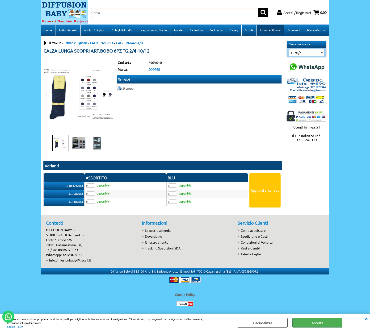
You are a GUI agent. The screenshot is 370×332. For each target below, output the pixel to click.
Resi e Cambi (250, 248)
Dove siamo (153, 236)
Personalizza (262, 323)
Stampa (128, 88)
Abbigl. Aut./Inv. (94, 30)
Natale (178, 30)
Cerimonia (216, 30)
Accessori (293, 30)
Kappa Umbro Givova (154, 30)
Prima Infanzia (316, 30)
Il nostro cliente (156, 242)
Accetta (317, 323)
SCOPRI (154, 69)
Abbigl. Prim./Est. (123, 30)
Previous (46, 94)
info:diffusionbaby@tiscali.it (70, 260)
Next (111, 94)
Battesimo (196, 30)
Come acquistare (253, 230)
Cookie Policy (15, 326)
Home (48, 30)
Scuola (249, 30)
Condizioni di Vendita (257, 242)
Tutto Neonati (68, 30)
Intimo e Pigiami (270, 30)
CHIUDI (366, 318)
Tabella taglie (251, 254)
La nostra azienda (158, 230)
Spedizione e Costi (254, 236)
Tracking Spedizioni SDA (163, 248)
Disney (233, 30)
